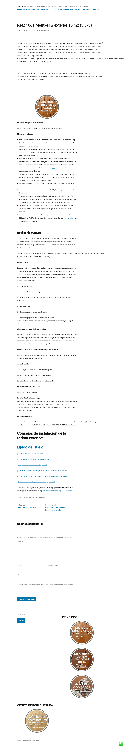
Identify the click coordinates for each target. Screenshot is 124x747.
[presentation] (29, 591)
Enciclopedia (56, 9)
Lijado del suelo (30, 447)
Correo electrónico (53, 565)
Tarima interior (29, 9)
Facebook (68, 491)
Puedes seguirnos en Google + (53, 491)
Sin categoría (41, 497)
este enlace (70, 218)
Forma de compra (89, 9)
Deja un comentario (44, 30)
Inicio (19, 9)
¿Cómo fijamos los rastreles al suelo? (30, 453)
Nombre (19, 565)
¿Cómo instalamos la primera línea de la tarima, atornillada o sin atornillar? (43, 476)
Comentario (20, 541)
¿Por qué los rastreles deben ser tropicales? (32, 465)
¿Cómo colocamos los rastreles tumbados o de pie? (34, 459)
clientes (20, 6)
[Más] (99, 10)
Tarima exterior (43, 9)
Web (18, 575)
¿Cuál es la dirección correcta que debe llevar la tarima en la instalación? (42, 470)
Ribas (20, 30)
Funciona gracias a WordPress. (30, 740)
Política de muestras (71, 9)
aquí (53, 168)
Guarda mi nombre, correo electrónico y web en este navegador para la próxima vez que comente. (46, 584)
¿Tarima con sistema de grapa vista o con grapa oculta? (36, 482)
